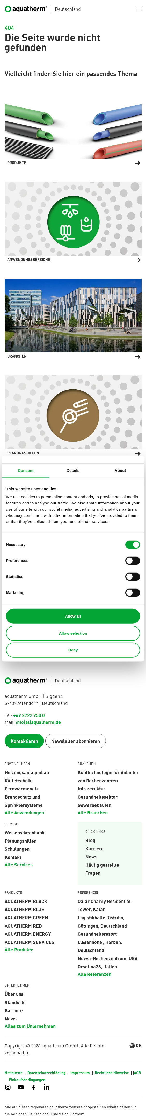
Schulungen (17, 848)
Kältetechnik (18, 780)
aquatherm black (26, 901)
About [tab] (120, 470)
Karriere (94, 848)
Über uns (14, 994)
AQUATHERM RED (23, 925)
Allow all (73, 616)
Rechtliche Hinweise (112, 1072)
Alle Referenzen (94, 974)
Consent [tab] (26, 470)
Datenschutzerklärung (46, 1072)
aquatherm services (29, 942)
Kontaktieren (24, 741)
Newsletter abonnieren (75, 741)
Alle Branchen (93, 812)
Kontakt (13, 857)
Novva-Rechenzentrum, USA (107, 958)
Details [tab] (73, 470)
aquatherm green (26, 917)
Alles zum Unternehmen (30, 1026)
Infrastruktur (91, 788)
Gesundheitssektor (98, 797)
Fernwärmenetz (22, 788)
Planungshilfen (20, 840)
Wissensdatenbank (25, 832)
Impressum (80, 1072)
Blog (90, 840)
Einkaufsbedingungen (27, 1079)
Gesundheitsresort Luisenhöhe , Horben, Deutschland (100, 941)
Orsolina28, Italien (97, 966)
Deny (73, 650)
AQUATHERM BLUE (24, 909)
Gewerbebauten (94, 805)
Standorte (15, 1002)
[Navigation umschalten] (139, 9)
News (91, 856)
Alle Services (19, 864)
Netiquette (14, 1072)
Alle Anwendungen (24, 812)
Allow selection (73, 633)
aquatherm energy (28, 933)
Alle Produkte (19, 949)
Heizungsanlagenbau (27, 772)
